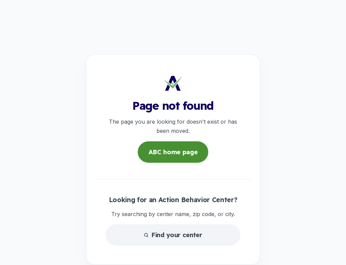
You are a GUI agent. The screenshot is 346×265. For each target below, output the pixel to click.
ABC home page (173, 152)
